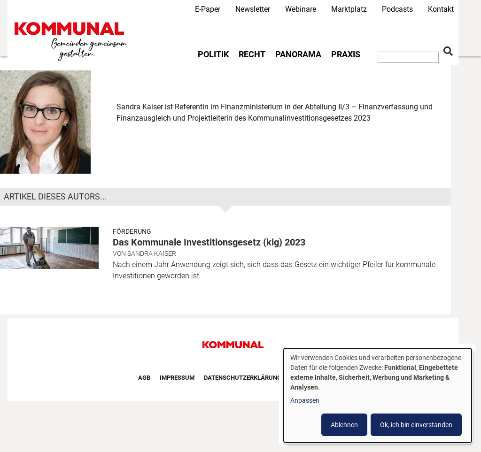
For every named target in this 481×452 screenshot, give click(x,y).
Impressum (177, 377)
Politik (213, 54)
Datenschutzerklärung (242, 377)
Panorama (298, 54)
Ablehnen (344, 425)
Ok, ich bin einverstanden (416, 425)
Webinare (300, 9)
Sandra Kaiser (151, 253)
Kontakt (441, 9)
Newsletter (252, 9)
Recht (252, 54)
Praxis (345, 54)
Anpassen (304, 400)
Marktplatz (349, 9)
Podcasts (397, 9)
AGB (144, 377)
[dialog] (378, 395)
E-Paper (207, 9)
